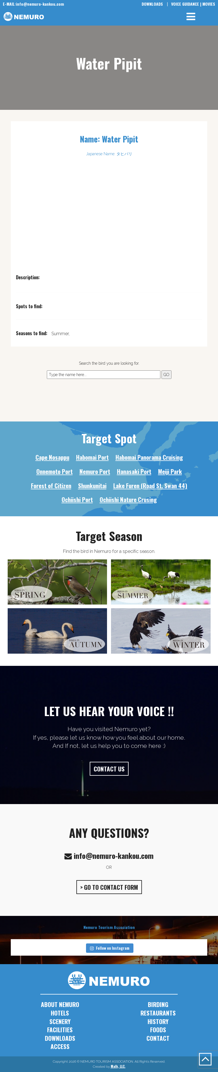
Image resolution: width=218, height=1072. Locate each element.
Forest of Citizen (51, 485)
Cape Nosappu (52, 457)
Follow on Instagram (109, 948)
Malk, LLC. (118, 1066)
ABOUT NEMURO (60, 1004)
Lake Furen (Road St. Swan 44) (150, 485)
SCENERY (60, 1021)
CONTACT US (109, 768)
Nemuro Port (94, 471)
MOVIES (208, 4)
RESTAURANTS (158, 1012)
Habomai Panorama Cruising (149, 457)
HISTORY (158, 1021)
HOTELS (60, 1012)
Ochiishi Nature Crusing (128, 499)
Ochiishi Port (77, 499)
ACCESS (60, 1046)
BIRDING (158, 1004)
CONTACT (157, 1038)
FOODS (158, 1029)
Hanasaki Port (134, 471)
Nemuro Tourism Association (109, 927)
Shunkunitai (92, 485)
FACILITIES (60, 1029)
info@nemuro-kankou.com (33, 4)
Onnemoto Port (54, 471)
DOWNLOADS (152, 4)
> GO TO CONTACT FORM (109, 887)
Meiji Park (170, 471)
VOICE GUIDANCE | (186, 4)
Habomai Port (92, 457)
